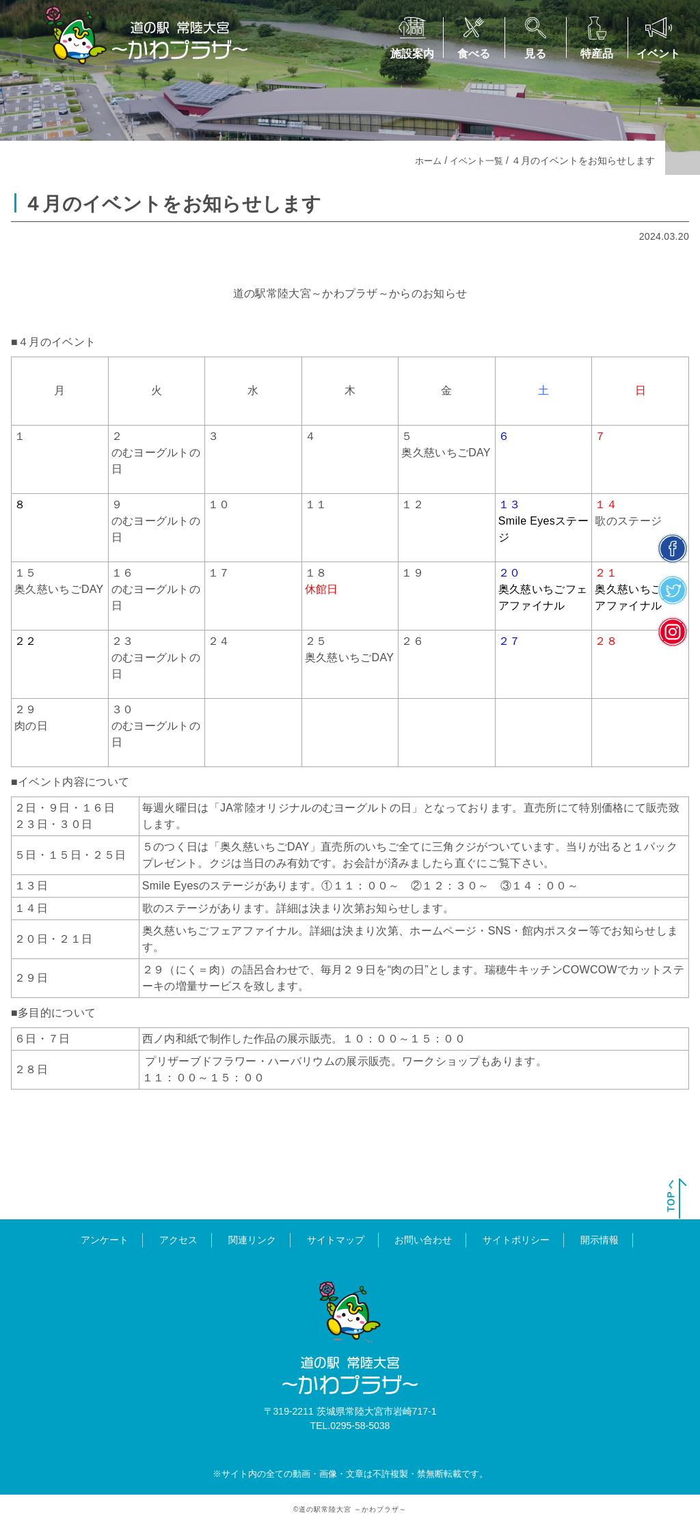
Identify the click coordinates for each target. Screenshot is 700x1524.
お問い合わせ (423, 1239)
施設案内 (412, 53)
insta (673, 632)
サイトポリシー (516, 1239)
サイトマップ (335, 1239)
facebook (673, 549)
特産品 (596, 53)
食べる (473, 53)
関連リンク (252, 1239)
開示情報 (599, 1239)
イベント (658, 53)
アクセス (178, 1239)
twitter (673, 590)
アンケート (105, 1239)
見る (535, 53)
